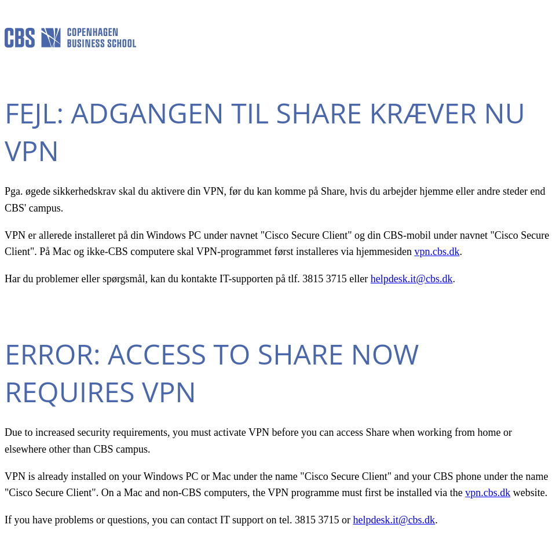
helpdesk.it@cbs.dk (412, 279)
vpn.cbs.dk (436, 251)
